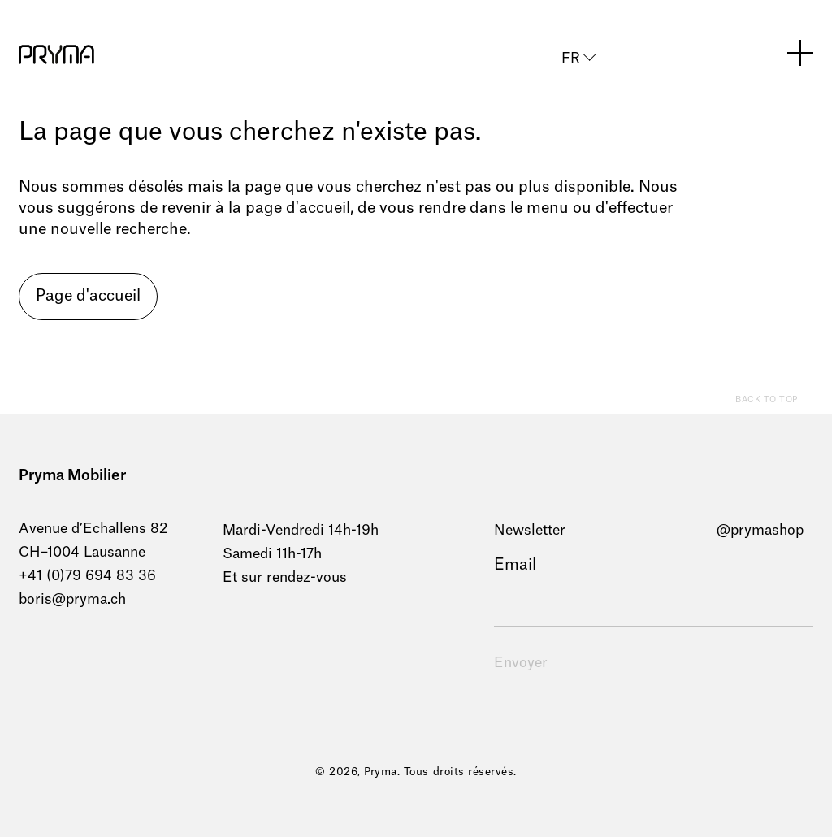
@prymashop (760, 530)
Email (515, 565)
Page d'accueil (88, 296)
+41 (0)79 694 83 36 (87, 576)
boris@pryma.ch (72, 599)
